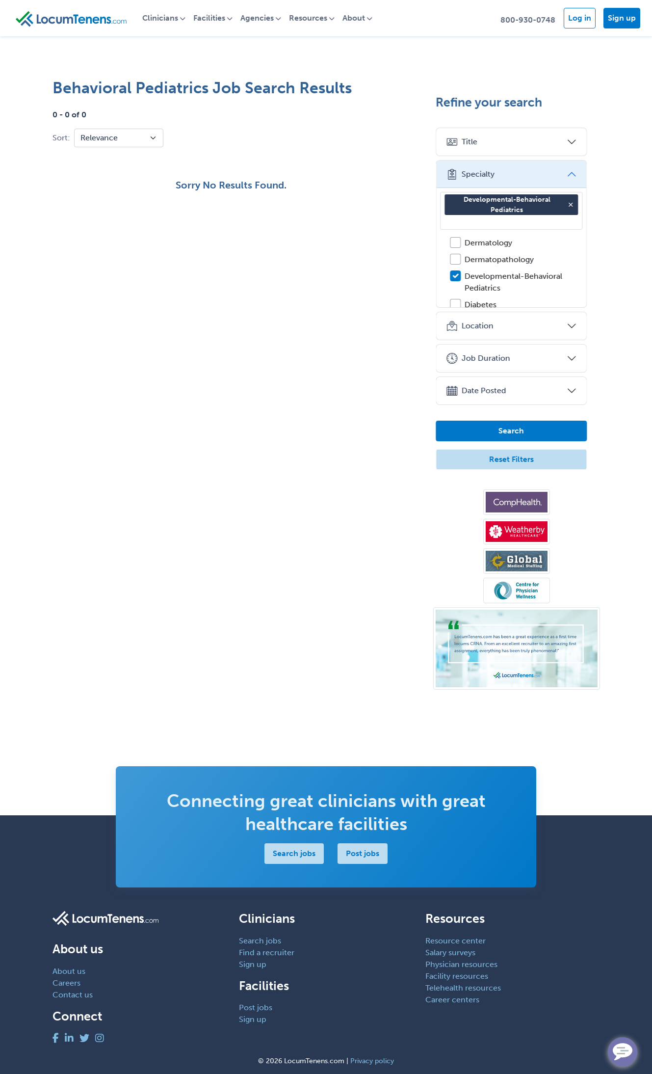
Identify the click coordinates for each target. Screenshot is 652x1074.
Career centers (452, 999)
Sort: (61, 137)
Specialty (475, 174)
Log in (579, 18)
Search (516, 430)
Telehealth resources (463, 988)
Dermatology (494, 242)
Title (467, 142)
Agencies (261, 18)
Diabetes (486, 304)
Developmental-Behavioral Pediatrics (524, 204)
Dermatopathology (504, 259)
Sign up (622, 18)
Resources (312, 18)
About (357, 18)
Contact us (72, 994)
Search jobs (294, 853)
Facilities (213, 18)
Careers (66, 983)
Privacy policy (372, 1061)
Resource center (455, 940)
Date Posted (481, 391)
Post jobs (362, 853)
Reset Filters (516, 459)
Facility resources (456, 976)
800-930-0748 (527, 20)
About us (68, 971)
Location (475, 326)
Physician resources (461, 964)
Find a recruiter (266, 952)
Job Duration (483, 358)
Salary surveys (450, 952)
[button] (576, 204)
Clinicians (164, 18)
